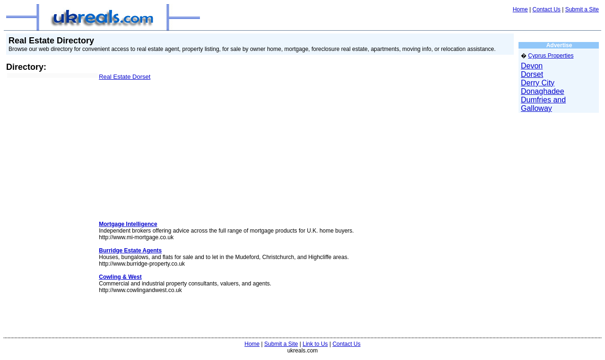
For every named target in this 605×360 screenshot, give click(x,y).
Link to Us (315, 344)
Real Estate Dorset (124, 76)
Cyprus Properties (550, 55)
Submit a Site (582, 9)
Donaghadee (542, 91)
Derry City (537, 83)
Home (520, 9)
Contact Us (546, 9)
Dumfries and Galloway (543, 104)
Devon (532, 66)
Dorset (532, 74)
